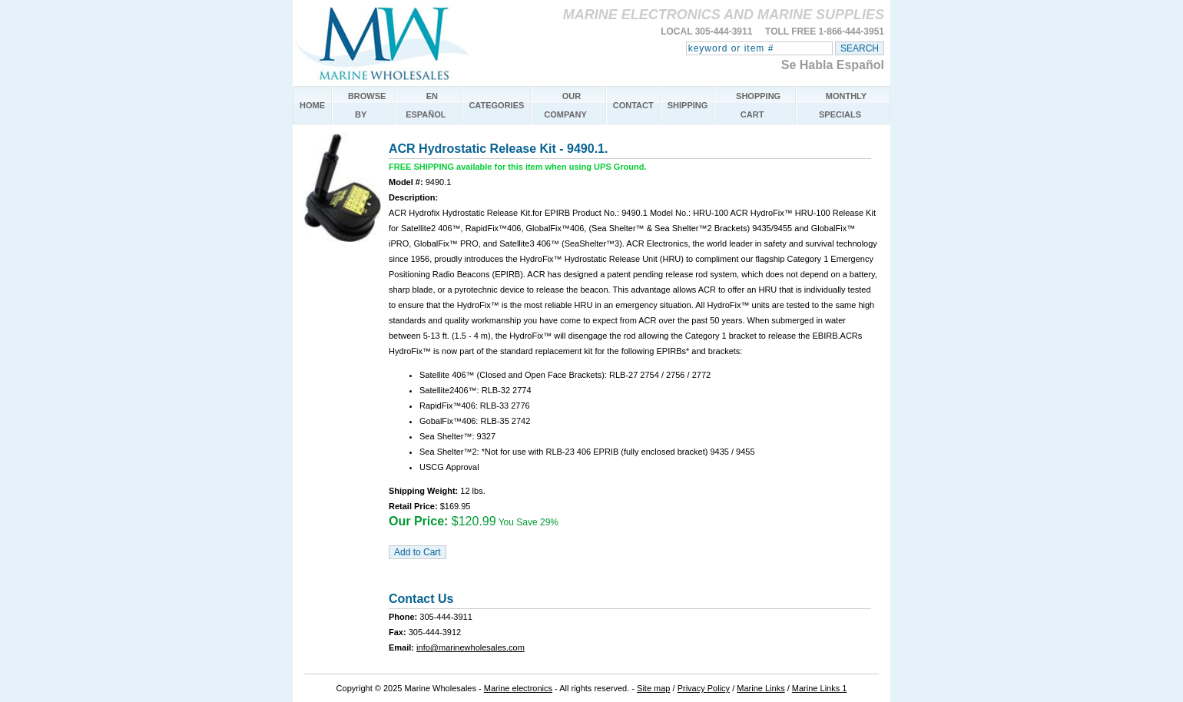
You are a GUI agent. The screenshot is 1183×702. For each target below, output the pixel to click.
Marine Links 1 (819, 688)
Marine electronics (518, 688)
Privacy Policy (704, 688)
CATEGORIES (496, 105)
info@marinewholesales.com (470, 647)
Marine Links (760, 688)
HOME (312, 105)
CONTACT (633, 105)
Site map (653, 688)
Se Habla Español (832, 64)
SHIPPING (688, 105)
